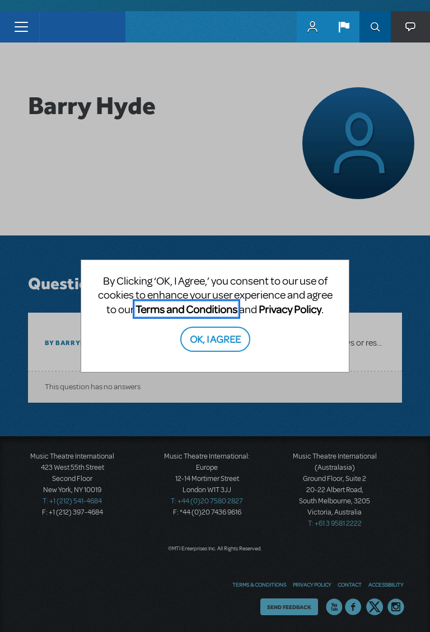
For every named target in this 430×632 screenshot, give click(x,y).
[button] (343, 27)
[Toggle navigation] (21, 27)
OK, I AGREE (215, 338)
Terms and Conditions (186, 309)
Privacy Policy (290, 309)
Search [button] (375, 27)
